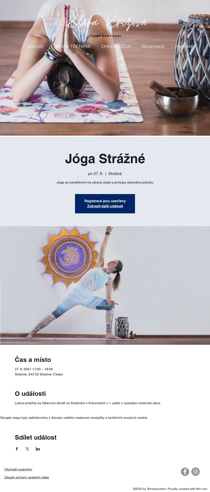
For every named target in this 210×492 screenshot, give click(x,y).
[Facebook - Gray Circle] (185, 472)
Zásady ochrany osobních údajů (26, 477)
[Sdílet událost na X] (27, 449)
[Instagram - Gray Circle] (195, 472)
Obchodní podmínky (18, 469)
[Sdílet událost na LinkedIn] (38, 449)
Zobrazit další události (105, 206)
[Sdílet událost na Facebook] (17, 449)
